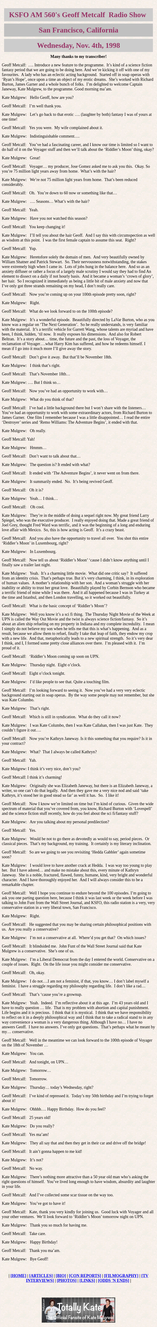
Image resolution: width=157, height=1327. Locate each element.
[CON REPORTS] (85, 1275)
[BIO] (61, 1275)
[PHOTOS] (67, 1280)
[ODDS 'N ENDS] (113, 1280)
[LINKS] (87, 1280)
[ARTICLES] (41, 1275)
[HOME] (18, 1275)
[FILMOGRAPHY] (121, 1275)
